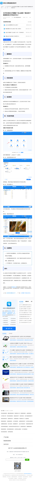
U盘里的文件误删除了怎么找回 (22, 346)
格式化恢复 (10, 423)
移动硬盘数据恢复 (10, 429)
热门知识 (21, 301)
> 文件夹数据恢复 (5, 324)
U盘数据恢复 (16, 418)
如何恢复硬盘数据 (4, 426)
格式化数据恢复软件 (28, 415)
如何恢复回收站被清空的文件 (14, 426)
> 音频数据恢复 (5, 322)
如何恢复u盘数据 (29, 421)
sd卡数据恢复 (15, 421)
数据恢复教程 (9, 7)
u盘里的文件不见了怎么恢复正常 (22, 380)
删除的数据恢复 (11, 413)
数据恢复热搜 (23, 426)
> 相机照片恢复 (5, 318)
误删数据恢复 (9, 313)
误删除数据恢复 (4, 423)
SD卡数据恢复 (24, 429)
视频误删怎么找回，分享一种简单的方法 (23, 367)
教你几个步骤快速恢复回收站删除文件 (23, 394)
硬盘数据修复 (23, 413)
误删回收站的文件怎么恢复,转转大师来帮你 (24, 374)
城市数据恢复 (10, 431)
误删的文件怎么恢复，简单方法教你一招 (23, 387)
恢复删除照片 (15, 423)
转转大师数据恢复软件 (17, 17)
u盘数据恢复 (29, 413)
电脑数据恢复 (29, 426)
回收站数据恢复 (4, 413)
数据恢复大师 (14, 287)
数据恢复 (29, 120)
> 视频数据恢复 (13, 320)
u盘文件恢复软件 (22, 423)
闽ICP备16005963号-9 (27, 473)
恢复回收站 (22, 415)
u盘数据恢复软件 (22, 421)
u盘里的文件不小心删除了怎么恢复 (22, 353)
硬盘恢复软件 (16, 415)
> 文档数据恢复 (5, 320)
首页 (5, 7)
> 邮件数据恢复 (13, 322)
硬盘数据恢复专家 (29, 423)
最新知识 (27, 301)
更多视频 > (30, 21)
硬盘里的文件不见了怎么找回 (21, 401)
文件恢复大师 (3, 415)
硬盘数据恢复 (10, 312)
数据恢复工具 (22, 418)
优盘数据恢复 (9, 421)
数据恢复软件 (10, 418)
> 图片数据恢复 (13, 318)
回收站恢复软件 (4, 418)
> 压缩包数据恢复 (12, 324)
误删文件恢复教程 (13, 346)
